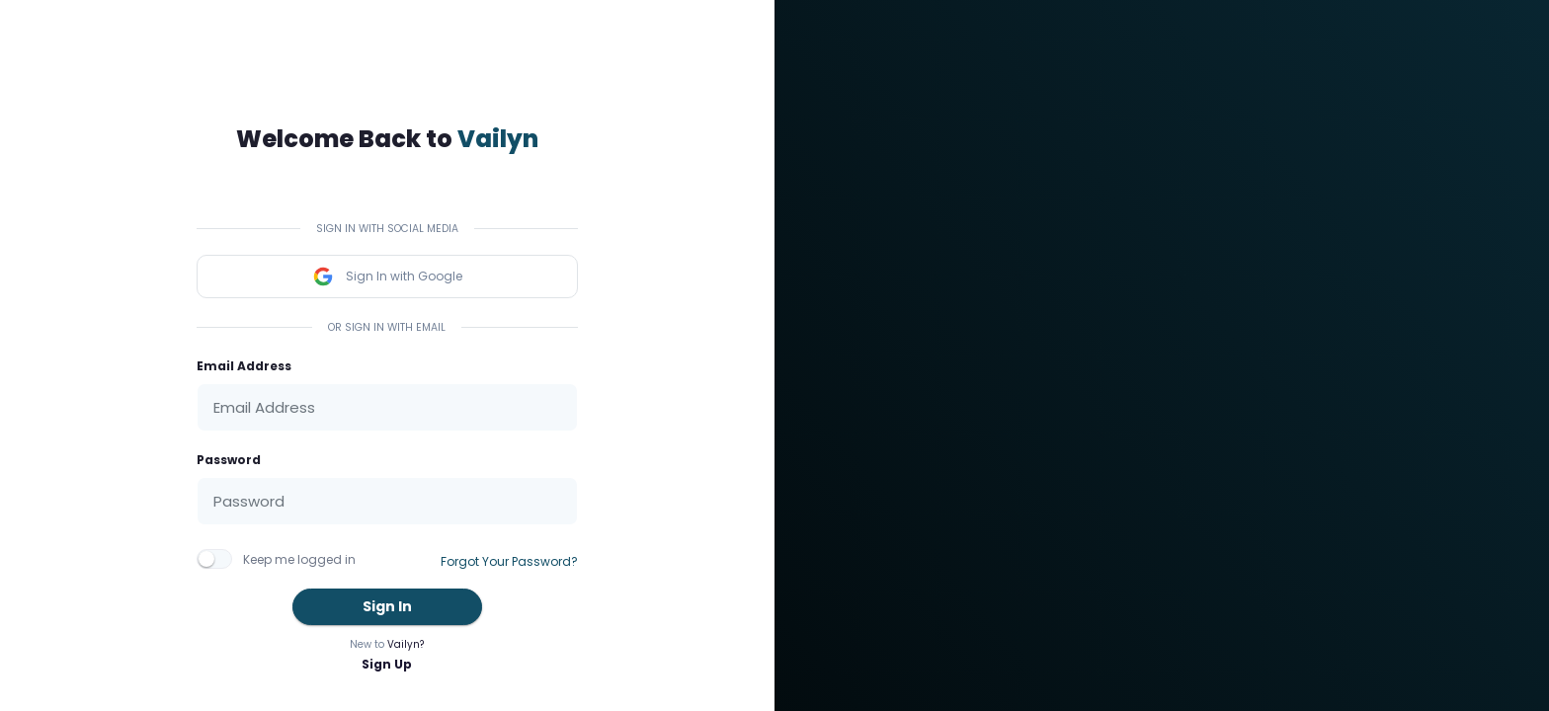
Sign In (387, 606)
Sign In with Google (387, 276)
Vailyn (497, 138)
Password (229, 459)
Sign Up (387, 664)
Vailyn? (405, 644)
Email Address (244, 365)
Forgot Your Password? (509, 561)
